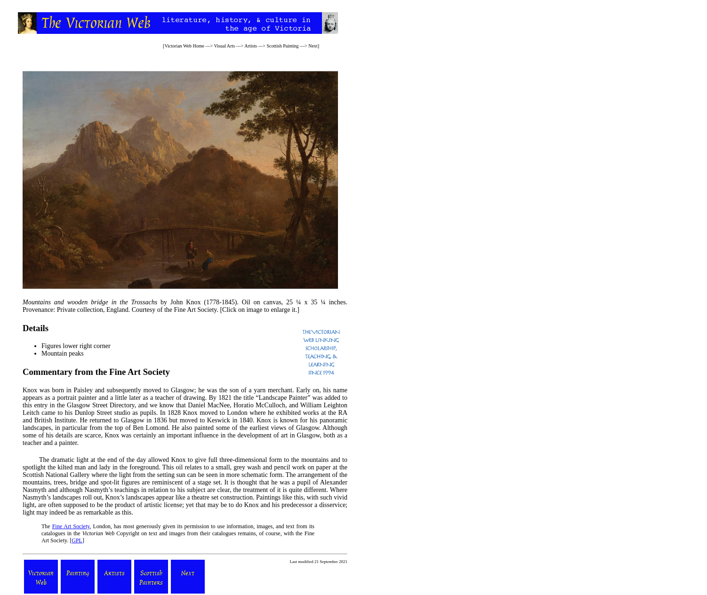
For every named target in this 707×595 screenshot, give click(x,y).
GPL (77, 540)
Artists (250, 45)
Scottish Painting (283, 45)
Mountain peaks (62, 353)
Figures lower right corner (76, 345)
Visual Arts (224, 45)
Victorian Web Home (184, 45)
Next (312, 45)
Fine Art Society (71, 526)
